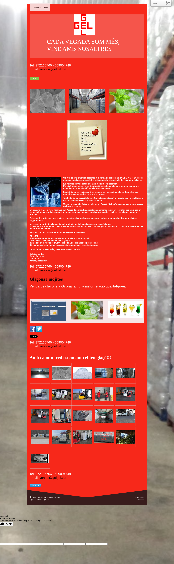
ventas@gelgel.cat (52, 69)
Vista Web (140, 499)
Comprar (34, 78)
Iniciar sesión (139, 497)
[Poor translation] (9, 524)
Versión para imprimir (39, 497)
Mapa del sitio (54, 497)
